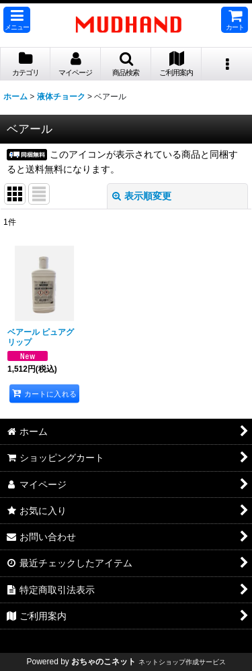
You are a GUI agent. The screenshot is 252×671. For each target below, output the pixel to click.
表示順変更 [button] (141, 196)
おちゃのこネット (103, 661)
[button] (16, 20)
